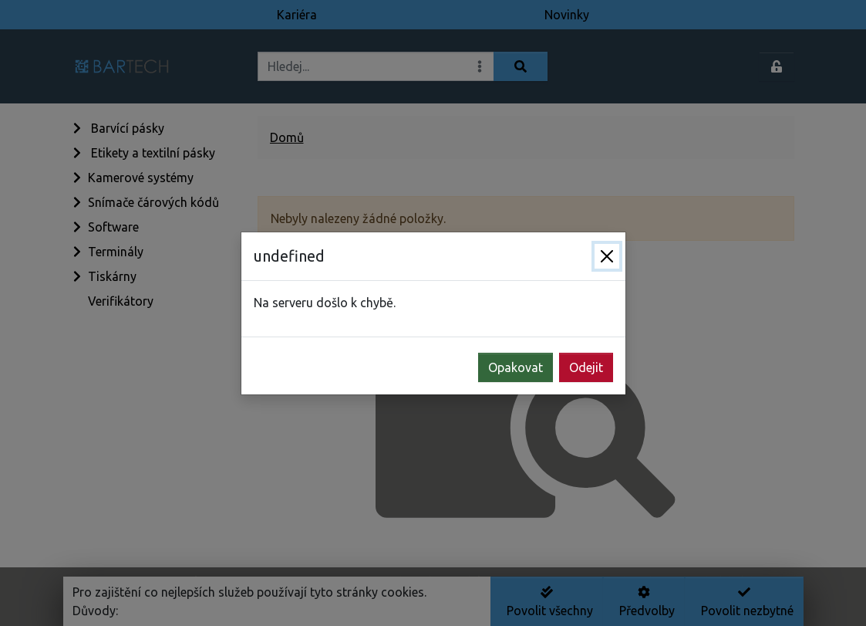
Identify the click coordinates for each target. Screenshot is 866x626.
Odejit (586, 367)
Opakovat (515, 367)
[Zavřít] (607, 256)
